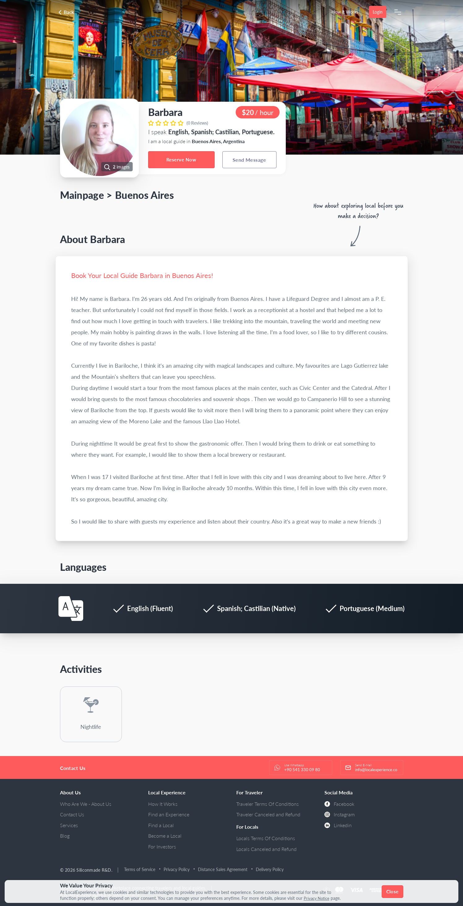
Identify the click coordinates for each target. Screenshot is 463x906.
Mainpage (82, 195)
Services (69, 825)
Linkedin (338, 825)
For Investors (162, 846)
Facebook (339, 804)
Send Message (249, 160)
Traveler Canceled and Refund (268, 814)
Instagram (339, 814)
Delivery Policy (270, 869)
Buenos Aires (144, 195)
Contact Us (72, 814)
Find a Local (161, 825)
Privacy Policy (177, 869)
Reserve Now (181, 159)
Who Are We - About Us (85, 804)
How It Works (163, 804)
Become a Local (165, 836)
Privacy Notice (318, 898)
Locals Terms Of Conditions (265, 838)
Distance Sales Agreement (222, 869)
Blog (65, 836)
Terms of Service (139, 869)
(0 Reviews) (197, 123)
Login (378, 12)
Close (392, 891)
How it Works (345, 12)
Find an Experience (168, 814)
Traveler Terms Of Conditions (267, 804)
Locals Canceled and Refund (266, 849)
